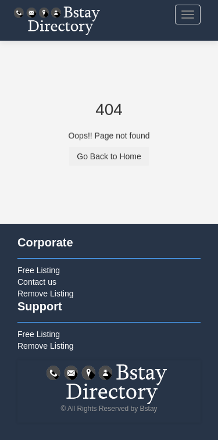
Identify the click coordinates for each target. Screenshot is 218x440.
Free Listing (38, 270)
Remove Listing (45, 293)
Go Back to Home (109, 157)
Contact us (36, 282)
